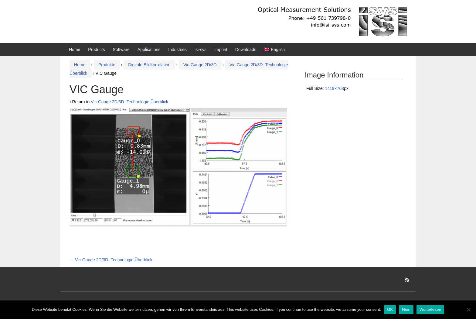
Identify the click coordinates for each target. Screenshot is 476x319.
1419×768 (334, 88)
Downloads (245, 49)
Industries (177, 49)
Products (96, 49)
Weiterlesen (430, 309)
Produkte (106, 64)
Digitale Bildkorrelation (149, 64)
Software (121, 49)
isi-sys (200, 49)
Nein (406, 309)
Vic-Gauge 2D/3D (199, 64)
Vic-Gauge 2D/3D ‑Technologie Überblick (129, 101)
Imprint (220, 49)
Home (74, 49)
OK (390, 309)
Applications (149, 49)
